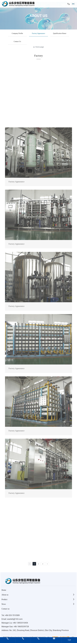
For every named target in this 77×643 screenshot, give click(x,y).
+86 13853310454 (20, 623)
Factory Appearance (38, 33)
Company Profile (17, 33)
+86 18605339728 (21, 626)
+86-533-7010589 (12, 615)
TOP (69, 640)
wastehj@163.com (15, 619)
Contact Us (17, 41)
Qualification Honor (59, 33)
